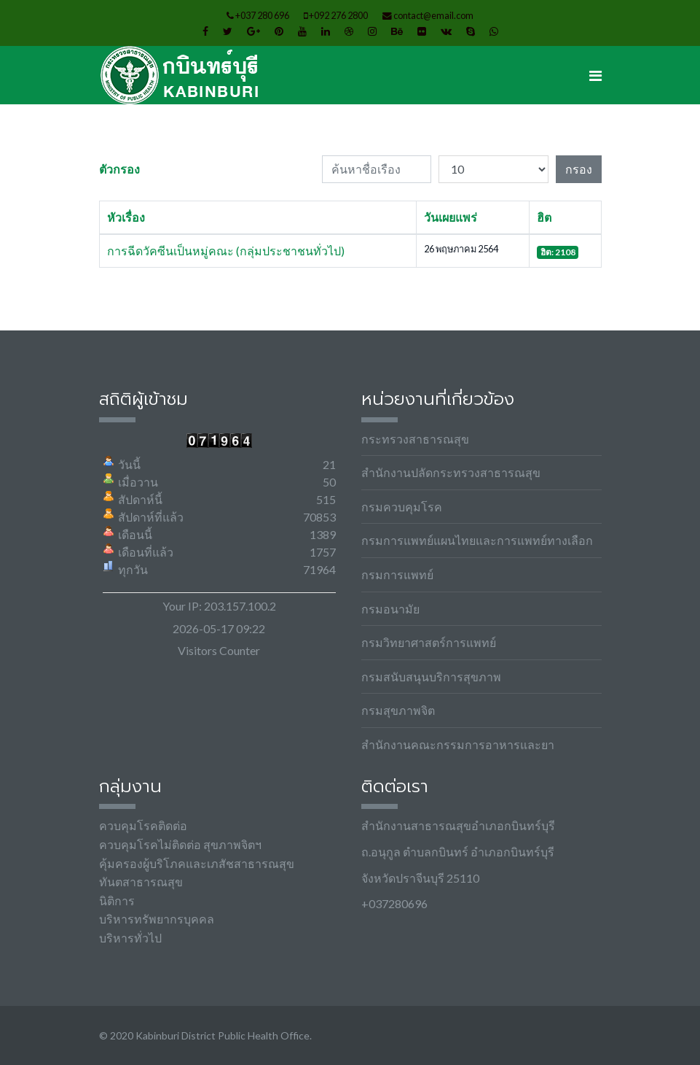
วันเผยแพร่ (450, 217)
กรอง (578, 169)
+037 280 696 (262, 15)
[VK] (446, 31)
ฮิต (544, 217)
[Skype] (470, 31)
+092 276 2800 (338, 15)
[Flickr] (421, 31)
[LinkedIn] (325, 31)
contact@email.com (433, 15)
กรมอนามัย (390, 609)
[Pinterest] (279, 31)
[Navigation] (595, 75)
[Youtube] (302, 31)
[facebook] (205, 31)
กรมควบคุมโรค (401, 507)
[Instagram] (372, 31)
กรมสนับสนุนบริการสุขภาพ (431, 676)
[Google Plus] (253, 31)
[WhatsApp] (493, 31)
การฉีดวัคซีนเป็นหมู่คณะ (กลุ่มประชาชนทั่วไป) (226, 250)
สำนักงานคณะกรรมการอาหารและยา (457, 744)
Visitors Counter (219, 650)
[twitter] (227, 31)
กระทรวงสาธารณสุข (415, 439)
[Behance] (397, 31)
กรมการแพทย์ (397, 574)
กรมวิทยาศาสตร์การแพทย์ (428, 642)
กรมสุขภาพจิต (398, 710)
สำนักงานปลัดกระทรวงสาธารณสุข (450, 472)
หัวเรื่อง (126, 217)
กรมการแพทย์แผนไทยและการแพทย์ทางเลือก (477, 540)
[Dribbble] (349, 31)
